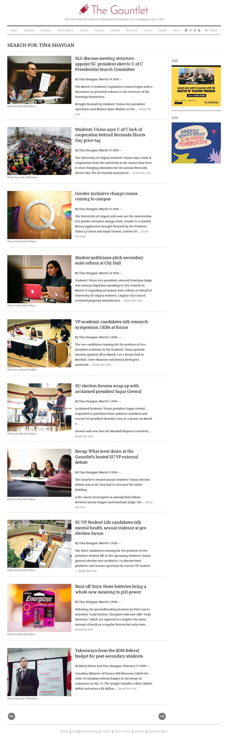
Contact (106, 731)
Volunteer (154, 731)
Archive (139, 731)
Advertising (89, 731)
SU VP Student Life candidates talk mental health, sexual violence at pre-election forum (111, 528)
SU (166, 731)
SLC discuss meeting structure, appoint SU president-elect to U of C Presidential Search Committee (109, 64)
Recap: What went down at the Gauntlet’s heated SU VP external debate (106, 457)
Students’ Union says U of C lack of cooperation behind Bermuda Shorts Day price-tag (110, 135)
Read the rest (142, 173)
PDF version (123, 731)
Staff (75, 731)
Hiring (65, 731)
